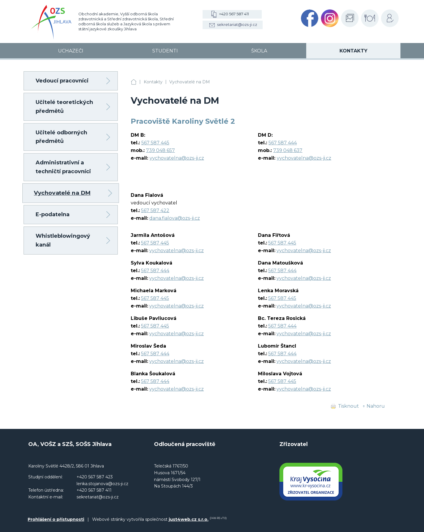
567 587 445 (155, 143)
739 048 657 (160, 150)
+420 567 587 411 (234, 13)
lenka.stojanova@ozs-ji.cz (102, 483)
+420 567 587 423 (95, 477)
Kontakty (153, 82)
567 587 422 (155, 210)
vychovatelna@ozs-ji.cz (177, 158)
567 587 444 (283, 143)
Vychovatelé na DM (189, 82)
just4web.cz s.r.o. (188, 519)
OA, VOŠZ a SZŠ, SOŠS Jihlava (134, 82)
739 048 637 (287, 150)
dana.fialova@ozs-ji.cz (174, 218)
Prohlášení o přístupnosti (56, 519)
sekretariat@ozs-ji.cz (237, 24)
